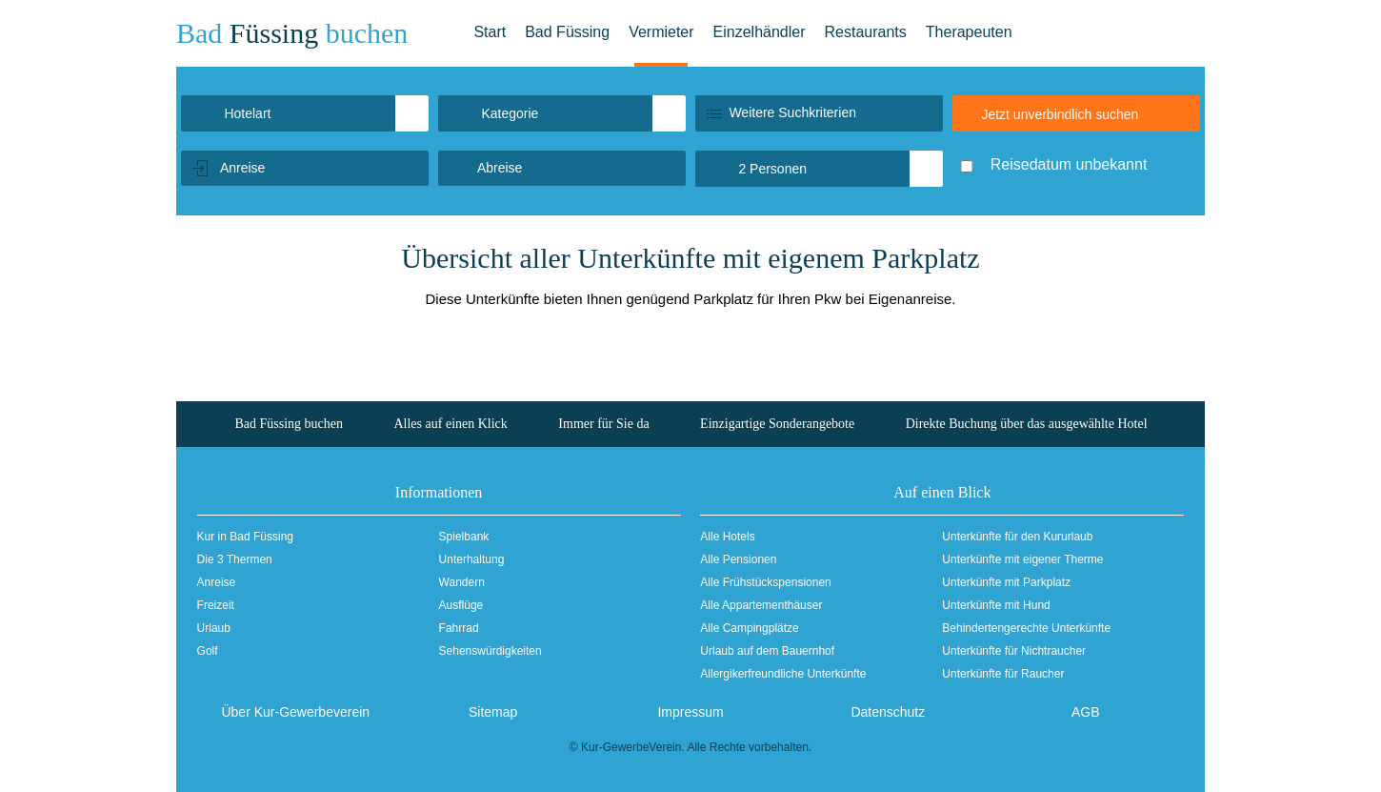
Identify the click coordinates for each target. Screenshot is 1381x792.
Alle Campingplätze (749, 628)
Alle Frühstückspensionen (765, 582)
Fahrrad (459, 628)
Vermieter (661, 32)
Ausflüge (461, 605)
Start (489, 32)
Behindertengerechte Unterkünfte (1026, 628)
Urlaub (213, 628)
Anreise (216, 582)
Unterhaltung (472, 559)
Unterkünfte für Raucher (1003, 673)
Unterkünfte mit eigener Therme (1022, 559)
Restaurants (866, 32)
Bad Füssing (567, 32)
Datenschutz (888, 712)
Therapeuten (969, 32)
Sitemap (493, 712)
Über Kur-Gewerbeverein (295, 712)
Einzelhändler (759, 32)
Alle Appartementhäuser (761, 605)
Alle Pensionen (738, 559)
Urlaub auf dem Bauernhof (767, 651)
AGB (1085, 712)
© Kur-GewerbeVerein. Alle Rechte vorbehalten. (690, 747)
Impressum (690, 712)
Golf (207, 651)
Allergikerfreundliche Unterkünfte (783, 673)
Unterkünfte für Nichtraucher (1014, 651)
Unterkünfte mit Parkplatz (1006, 582)
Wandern (462, 582)
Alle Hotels (727, 536)
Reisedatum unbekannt (1069, 164)
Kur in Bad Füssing (245, 536)
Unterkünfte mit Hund (996, 605)
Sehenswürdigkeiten (490, 651)
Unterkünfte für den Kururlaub (1017, 536)
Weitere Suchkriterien (792, 112)
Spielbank (464, 536)
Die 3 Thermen (234, 559)
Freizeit (215, 605)
